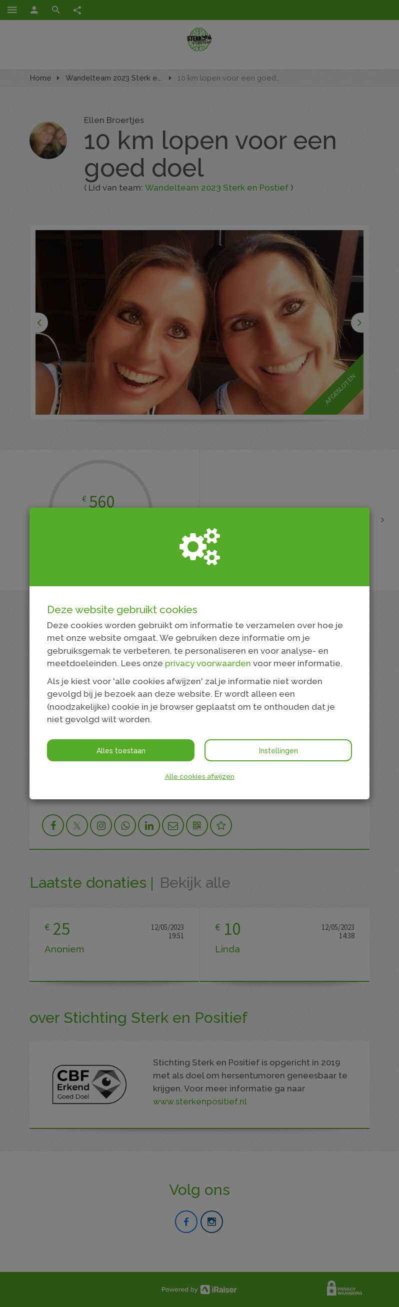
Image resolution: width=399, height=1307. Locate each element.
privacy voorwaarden (208, 663)
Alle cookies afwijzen (199, 776)
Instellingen (278, 751)
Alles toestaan (121, 751)
